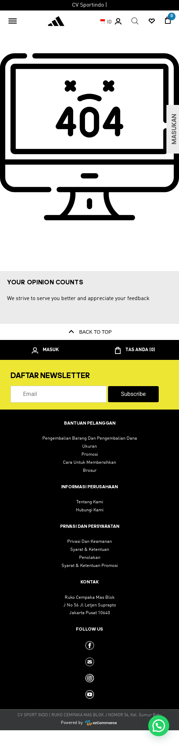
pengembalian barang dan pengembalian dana (89, 438)
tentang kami (89, 502)
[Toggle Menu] (12, 21)
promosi (89, 454)
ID (104, 21)
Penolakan (89, 557)
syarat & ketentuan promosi (90, 565)
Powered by (89, 723)
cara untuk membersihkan (89, 462)
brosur (89, 470)
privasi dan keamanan (89, 541)
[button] (158, 725)
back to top (89, 332)
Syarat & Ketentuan (89, 549)
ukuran (89, 446)
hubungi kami (89, 510)
